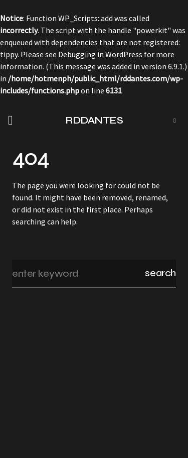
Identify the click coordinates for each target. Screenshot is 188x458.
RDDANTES (94, 120)
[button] (13, 120)
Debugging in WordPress (100, 54)
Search (160, 273)
